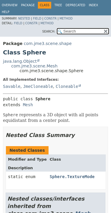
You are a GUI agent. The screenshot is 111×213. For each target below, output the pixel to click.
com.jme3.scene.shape (48, 43)
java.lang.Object (20, 61)
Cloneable (67, 86)
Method (66, 18)
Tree (58, 5)
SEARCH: (48, 31)
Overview (9, 5)
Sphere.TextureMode (72, 176)
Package (28, 5)
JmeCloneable (38, 86)
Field (37, 18)
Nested (24, 18)
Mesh (28, 104)
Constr (50, 18)
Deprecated (75, 5)
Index (93, 5)
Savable (11, 86)
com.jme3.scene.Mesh (34, 66)
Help (5, 12)
